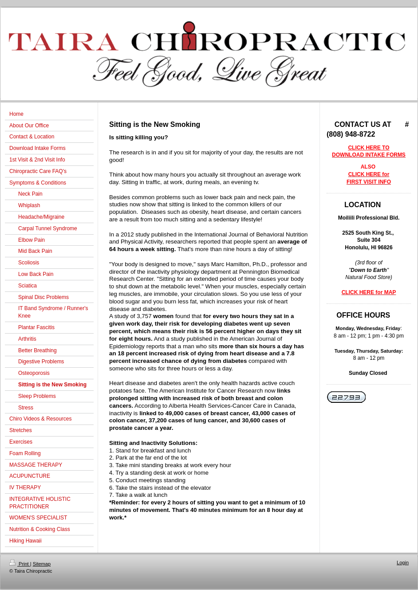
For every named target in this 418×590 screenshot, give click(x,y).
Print (19, 563)
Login (403, 562)
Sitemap (42, 563)
